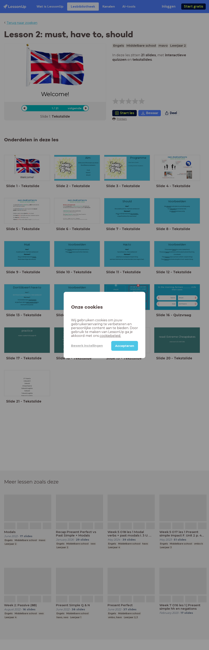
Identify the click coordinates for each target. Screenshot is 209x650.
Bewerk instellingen (87, 345)
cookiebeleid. (110, 336)
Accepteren (124, 346)
